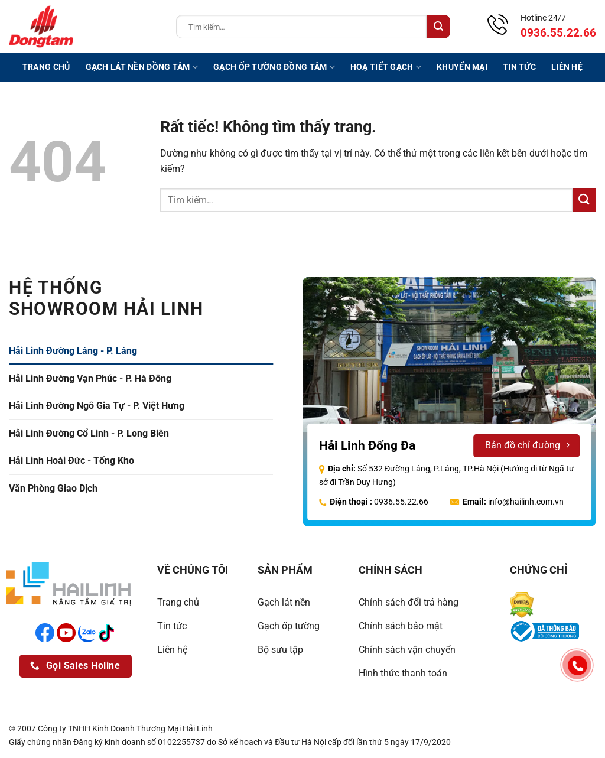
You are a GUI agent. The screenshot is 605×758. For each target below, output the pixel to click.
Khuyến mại (462, 67)
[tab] (141, 351)
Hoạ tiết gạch (385, 67)
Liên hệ (567, 67)
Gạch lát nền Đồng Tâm (142, 67)
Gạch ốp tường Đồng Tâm (274, 67)
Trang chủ (46, 67)
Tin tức (519, 67)
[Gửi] (438, 26)
